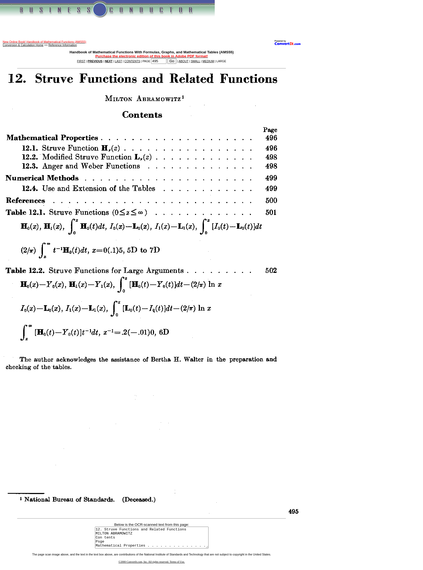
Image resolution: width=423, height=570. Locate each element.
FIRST (81, 61)
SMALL (195, 61)
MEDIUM (208, 61)
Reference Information (62, 45)
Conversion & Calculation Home (23, 45)
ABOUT (184, 61)
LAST (118, 61)
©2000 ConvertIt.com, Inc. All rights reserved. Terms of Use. (151, 565)
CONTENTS (132, 61)
